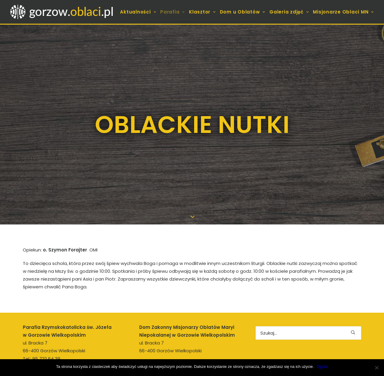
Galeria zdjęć (289, 12)
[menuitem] (139, 12)
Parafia (172, 12)
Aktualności (138, 12)
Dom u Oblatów (242, 12)
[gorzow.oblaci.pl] (62, 12)
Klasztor (202, 12)
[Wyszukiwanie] (308, 306)
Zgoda (322, 366)
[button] (353, 306)
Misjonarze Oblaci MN (343, 12)
